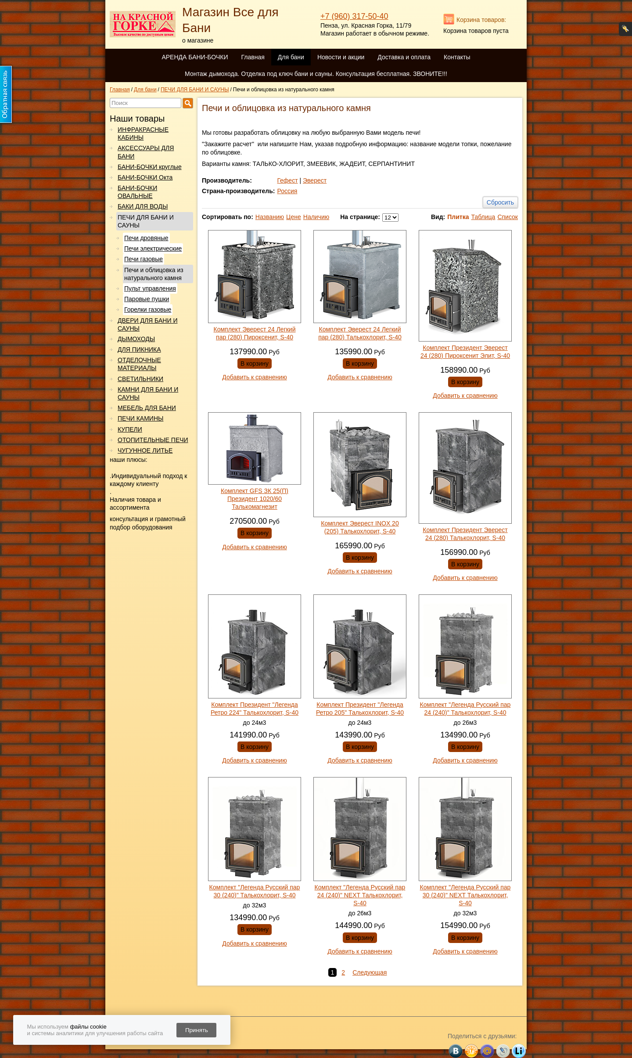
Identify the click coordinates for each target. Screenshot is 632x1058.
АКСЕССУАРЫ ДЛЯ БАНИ (146, 151)
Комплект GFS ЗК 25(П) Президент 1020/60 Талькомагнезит (254, 498)
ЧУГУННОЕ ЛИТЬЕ (145, 450)
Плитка (458, 216)
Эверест (315, 180)
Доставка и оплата (404, 57)
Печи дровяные (146, 237)
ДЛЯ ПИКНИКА (139, 349)
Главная (252, 57)
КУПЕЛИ (130, 429)
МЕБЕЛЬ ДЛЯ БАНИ (147, 407)
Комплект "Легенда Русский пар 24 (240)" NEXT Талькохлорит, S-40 (360, 895)
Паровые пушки (146, 298)
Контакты (457, 57)
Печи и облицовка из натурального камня (153, 273)
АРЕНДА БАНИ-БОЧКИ (195, 57)
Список (507, 216)
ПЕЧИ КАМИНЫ (140, 418)
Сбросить (500, 202)
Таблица (483, 216)
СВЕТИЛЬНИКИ (140, 378)
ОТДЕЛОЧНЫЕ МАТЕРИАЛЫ (139, 363)
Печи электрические (153, 248)
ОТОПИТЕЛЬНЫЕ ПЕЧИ (153, 439)
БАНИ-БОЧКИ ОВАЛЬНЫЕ (137, 191)
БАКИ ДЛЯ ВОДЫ (143, 206)
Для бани (291, 57)
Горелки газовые (147, 309)
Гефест (287, 180)
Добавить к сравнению (254, 377)
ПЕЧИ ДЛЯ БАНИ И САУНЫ (146, 221)
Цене (293, 216)
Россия (287, 190)
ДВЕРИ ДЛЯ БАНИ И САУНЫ (147, 324)
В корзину (255, 363)
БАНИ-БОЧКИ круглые (150, 166)
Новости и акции (340, 57)
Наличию (316, 216)
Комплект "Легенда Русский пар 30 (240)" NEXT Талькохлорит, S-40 (465, 895)
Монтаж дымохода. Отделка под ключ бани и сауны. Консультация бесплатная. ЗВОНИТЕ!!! (316, 73)
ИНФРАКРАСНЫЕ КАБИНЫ (143, 133)
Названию (269, 216)
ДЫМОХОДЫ (136, 338)
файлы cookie (88, 1026)
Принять (196, 1030)
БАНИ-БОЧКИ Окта (145, 177)
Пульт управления (150, 288)
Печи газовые (143, 259)
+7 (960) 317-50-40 (354, 16)
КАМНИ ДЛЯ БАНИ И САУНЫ (148, 393)
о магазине (197, 40)
